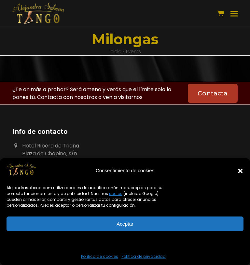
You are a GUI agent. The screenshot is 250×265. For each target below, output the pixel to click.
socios (115, 193)
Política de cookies (99, 256)
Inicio (115, 51)
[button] (240, 171)
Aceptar (125, 224)
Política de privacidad (143, 256)
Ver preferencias (125, 241)
